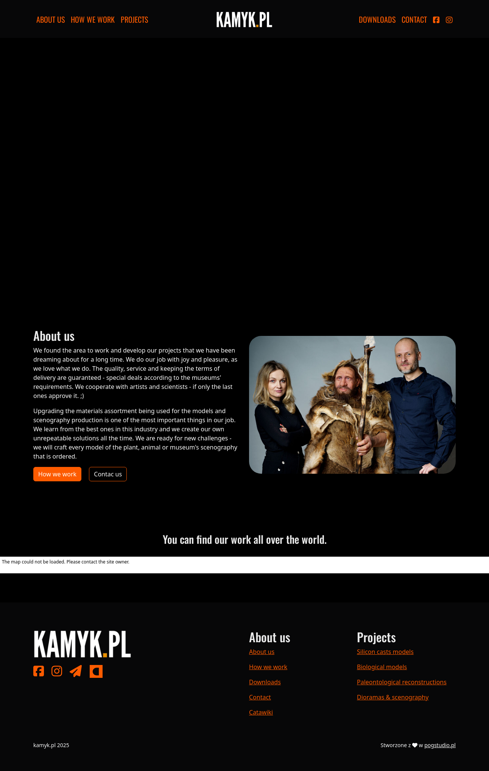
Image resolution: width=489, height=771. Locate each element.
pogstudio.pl (440, 745)
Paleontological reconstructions (402, 682)
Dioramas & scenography (392, 697)
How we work (93, 19)
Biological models (382, 667)
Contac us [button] (108, 474)
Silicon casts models (385, 652)
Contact (414, 19)
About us (50, 19)
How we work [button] (57, 474)
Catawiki (261, 712)
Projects (134, 19)
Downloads (377, 19)
